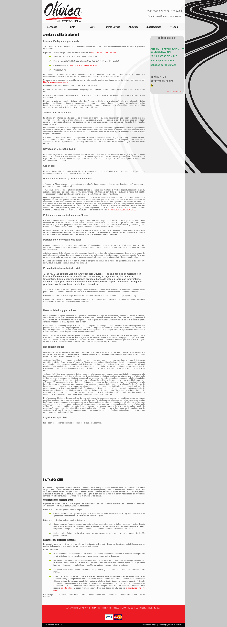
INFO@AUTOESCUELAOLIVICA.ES (83, 65)
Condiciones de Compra (148, 625)
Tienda (174, 26)
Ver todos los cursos (174, 91)
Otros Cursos (113, 26)
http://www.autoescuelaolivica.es (103, 53)
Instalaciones (153, 26)
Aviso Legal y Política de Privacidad (170, 625)
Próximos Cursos (167, 38)
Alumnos (133, 26)
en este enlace (67, 588)
